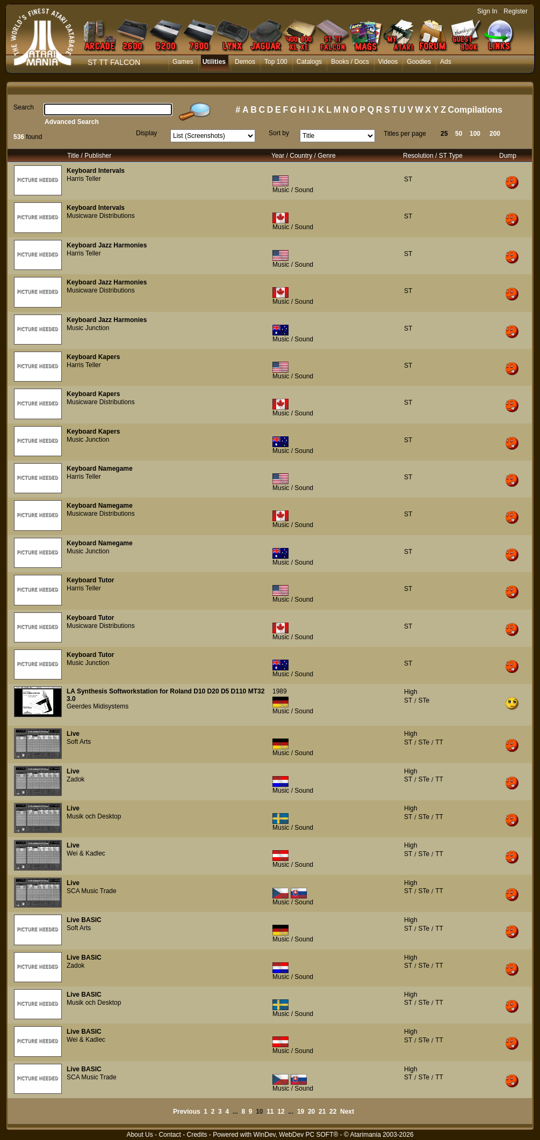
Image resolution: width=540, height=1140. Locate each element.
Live (73, 733)
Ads (445, 61)
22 (332, 1111)
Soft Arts (79, 742)
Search (23, 107)
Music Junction (88, 328)
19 (300, 1111)
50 (458, 133)
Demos (245, 61)
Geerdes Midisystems (97, 706)
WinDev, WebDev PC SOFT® (296, 1134)
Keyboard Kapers (93, 357)
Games (182, 61)
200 (494, 133)
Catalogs (309, 61)
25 (444, 133)
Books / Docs (350, 61)
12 (280, 1111)
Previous (186, 1111)
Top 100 (275, 61)
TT (439, 742)
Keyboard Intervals (96, 170)
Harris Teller (84, 178)
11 (270, 1111)
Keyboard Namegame (100, 468)
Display (146, 133)
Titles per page (405, 133)
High (410, 692)
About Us (139, 1134)
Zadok (75, 779)
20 (311, 1111)
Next (347, 1111)
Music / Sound (292, 190)
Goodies (419, 61)
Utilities (214, 61)
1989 (279, 691)
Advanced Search (72, 122)
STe (423, 700)
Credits (196, 1134)
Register (515, 11)
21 (322, 1111)
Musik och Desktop (94, 816)
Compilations (475, 109)
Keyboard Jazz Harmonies (107, 245)
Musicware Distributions (101, 216)
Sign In (487, 11)
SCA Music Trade (92, 891)
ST (408, 179)
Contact (170, 1134)
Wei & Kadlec (86, 853)
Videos (388, 61)
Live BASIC (84, 920)
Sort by (279, 133)
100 (475, 133)
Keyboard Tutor (90, 580)
